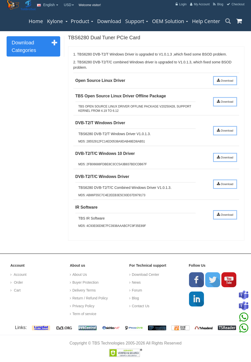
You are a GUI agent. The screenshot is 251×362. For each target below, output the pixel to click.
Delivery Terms (84, 290)
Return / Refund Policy (90, 298)
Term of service (84, 314)
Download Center (145, 275)
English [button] (47, 5)
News (136, 282)
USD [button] (69, 5)
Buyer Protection (85, 282)
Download (225, 80)
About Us (79, 275)
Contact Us (140, 306)
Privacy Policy (83, 306)
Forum (137, 290)
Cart (16, 290)
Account (20, 275)
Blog (135, 298)
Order (18, 282)
